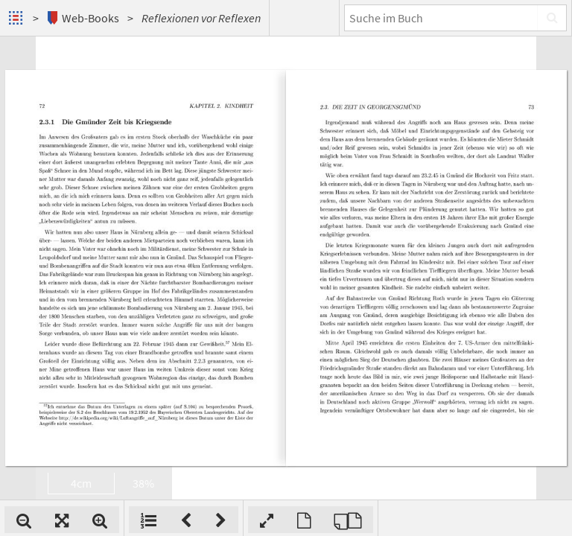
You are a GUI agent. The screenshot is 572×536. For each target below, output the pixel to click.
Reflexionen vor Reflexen (201, 17)
